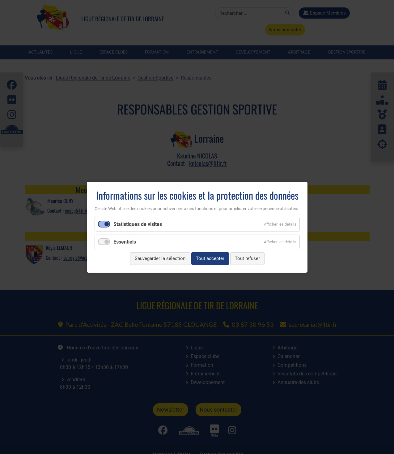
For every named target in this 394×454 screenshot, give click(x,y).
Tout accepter (210, 258)
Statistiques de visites (137, 224)
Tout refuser (247, 258)
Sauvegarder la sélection (159, 258)
